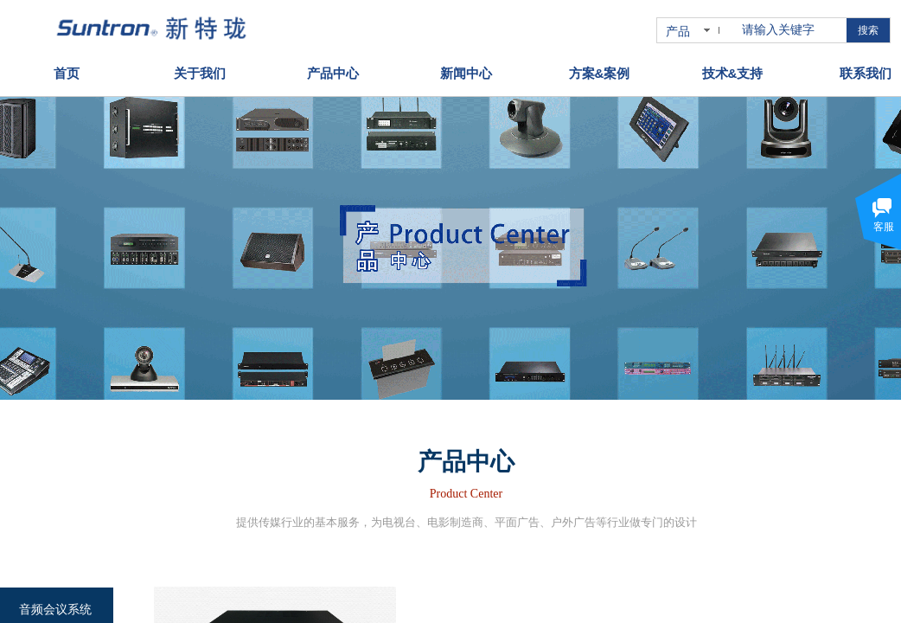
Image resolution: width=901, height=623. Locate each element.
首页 (67, 72)
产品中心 (333, 72)
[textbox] (791, 30)
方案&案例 (599, 72)
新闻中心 (466, 72)
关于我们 (200, 72)
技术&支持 (733, 72)
